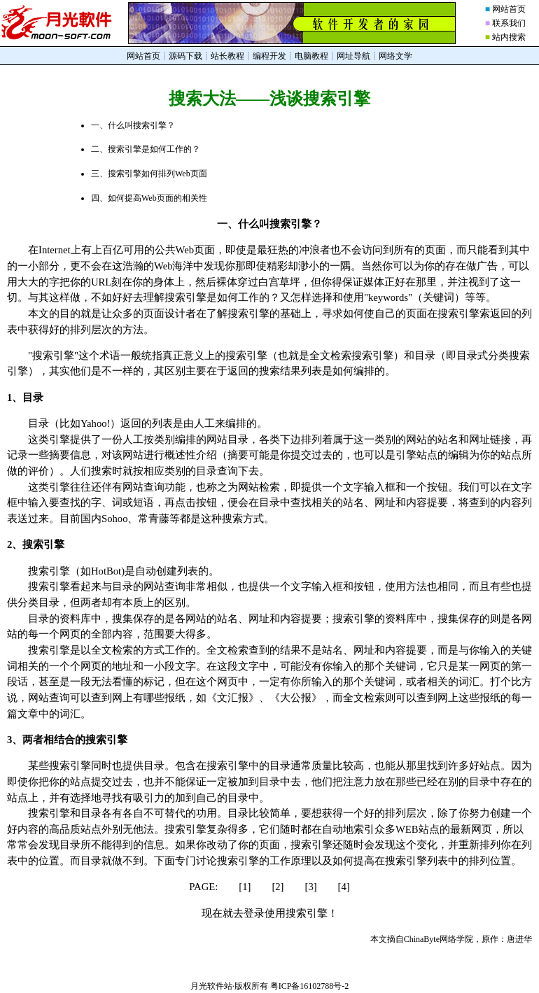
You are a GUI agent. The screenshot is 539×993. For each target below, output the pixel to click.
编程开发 (269, 56)
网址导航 (353, 56)
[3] (311, 886)
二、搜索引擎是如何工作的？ (145, 149)
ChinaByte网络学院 (438, 939)
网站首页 (509, 9)
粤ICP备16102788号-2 (309, 986)
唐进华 (519, 939)
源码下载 (185, 56)
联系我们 (509, 23)
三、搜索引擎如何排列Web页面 (149, 173)
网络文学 (395, 56)
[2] (278, 886)
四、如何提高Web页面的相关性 (149, 198)
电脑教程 (311, 56)
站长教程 (227, 56)
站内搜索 (509, 37)
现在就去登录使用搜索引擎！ (270, 913)
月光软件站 (211, 986)
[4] (344, 886)
